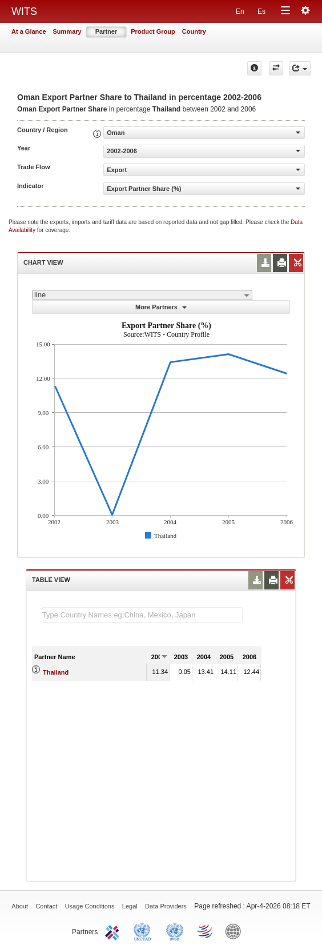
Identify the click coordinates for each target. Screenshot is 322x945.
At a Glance (28, 31)
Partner (106, 31)
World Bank (235, 930)
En (240, 11)
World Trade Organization (205, 930)
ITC (114, 930)
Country (194, 31)
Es (261, 11)
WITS (24, 11)
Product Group (153, 31)
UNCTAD (144, 930)
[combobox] (142, 295)
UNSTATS (174, 930)
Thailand (56, 672)
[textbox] (142, 615)
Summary (67, 31)
